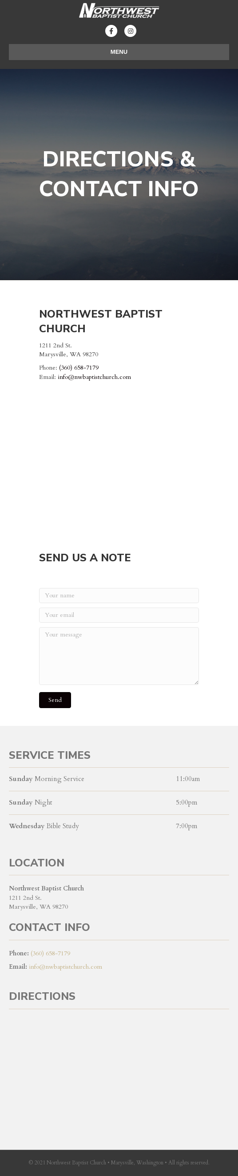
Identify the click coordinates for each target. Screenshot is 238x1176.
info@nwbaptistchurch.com (94, 377)
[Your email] (119, 615)
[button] (55, 700)
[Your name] (119, 595)
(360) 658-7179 (79, 367)
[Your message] (119, 656)
